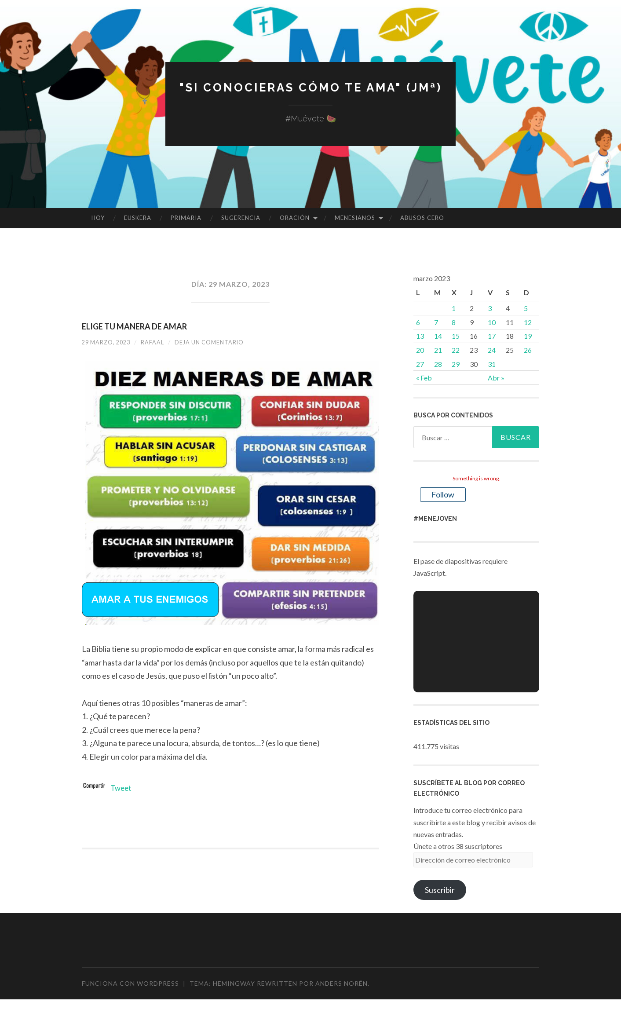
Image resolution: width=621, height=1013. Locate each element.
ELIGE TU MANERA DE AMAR (134, 326)
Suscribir (440, 890)
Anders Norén (341, 983)
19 (528, 336)
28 (438, 364)
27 (420, 364)
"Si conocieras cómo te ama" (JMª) (310, 87)
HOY (98, 217)
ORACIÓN (295, 217)
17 (492, 336)
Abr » (496, 377)
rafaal (159, 342)
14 (438, 336)
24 (492, 350)
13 (420, 336)
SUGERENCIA (240, 217)
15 (456, 336)
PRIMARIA (186, 217)
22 (456, 350)
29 (456, 364)
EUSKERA (137, 217)
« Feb (424, 377)
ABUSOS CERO (422, 217)
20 (420, 350)
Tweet (121, 788)
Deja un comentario (221, 342)
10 (492, 322)
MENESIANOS (355, 217)
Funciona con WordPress (130, 983)
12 (528, 322)
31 (492, 364)
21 (438, 350)
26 (528, 350)
